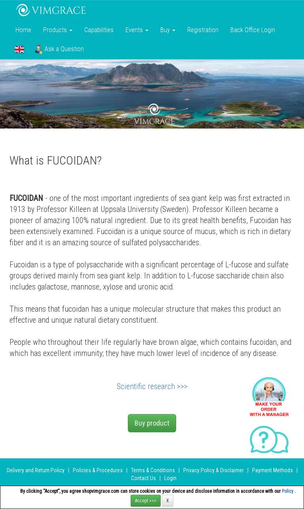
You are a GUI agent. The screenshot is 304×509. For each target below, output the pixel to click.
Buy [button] (167, 30)
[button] (19, 49)
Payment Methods (272, 470)
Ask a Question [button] (59, 49)
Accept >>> (145, 500)
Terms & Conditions (153, 470)
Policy (288, 491)
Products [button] (57, 30)
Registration (202, 30)
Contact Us (143, 478)
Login (170, 478)
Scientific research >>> (152, 386)
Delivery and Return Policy (36, 470)
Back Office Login (252, 30)
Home (23, 30)
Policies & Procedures (98, 470)
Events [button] (136, 30)
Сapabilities (99, 30)
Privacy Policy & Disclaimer (213, 470)
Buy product (152, 423)
